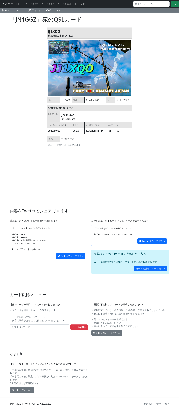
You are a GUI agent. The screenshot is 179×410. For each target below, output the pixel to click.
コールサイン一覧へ (22, 390)
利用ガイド (79, 4)
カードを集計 (64, 4)
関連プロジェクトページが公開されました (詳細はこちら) (31, 10)
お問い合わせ (162, 403)
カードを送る (32, 4)
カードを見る (48, 4)
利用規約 (148, 403)
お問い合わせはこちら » (107, 332)
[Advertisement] (89, 182)
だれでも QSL (11, 4)
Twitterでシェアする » (71, 256)
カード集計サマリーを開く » (150, 268)
